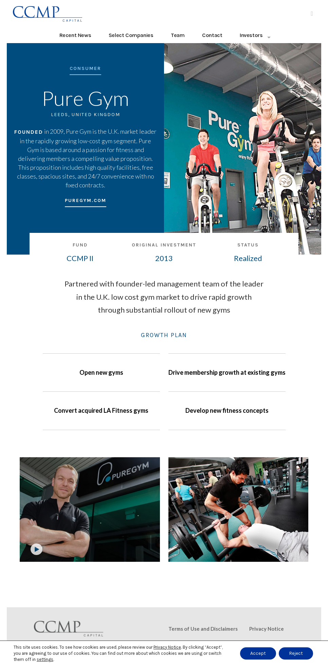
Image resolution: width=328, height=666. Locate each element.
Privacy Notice (266, 629)
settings (45, 659)
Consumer (85, 68)
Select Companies (131, 35)
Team (177, 35)
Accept (258, 653)
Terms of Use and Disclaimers (203, 629)
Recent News (75, 35)
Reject (296, 653)
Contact (212, 35)
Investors (251, 35)
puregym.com (85, 200)
